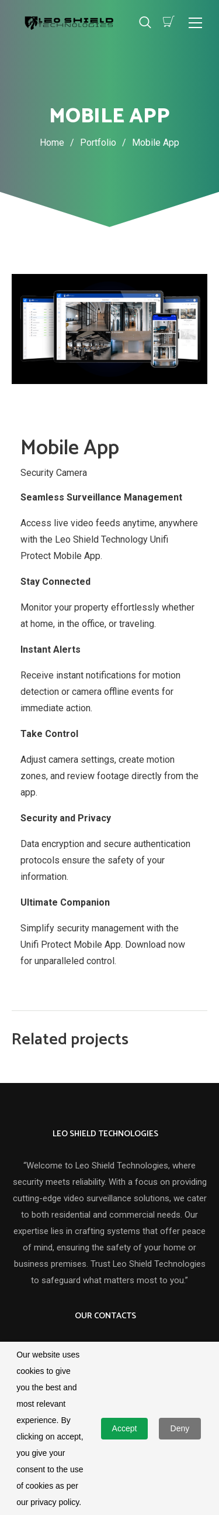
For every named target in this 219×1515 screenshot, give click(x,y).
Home (52, 142)
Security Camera (53, 472)
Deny (180, 1428)
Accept (124, 1428)
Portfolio (106, 142)
